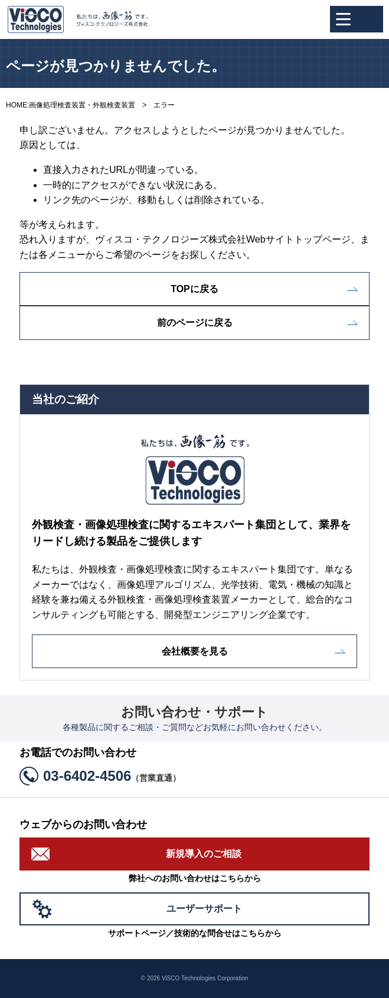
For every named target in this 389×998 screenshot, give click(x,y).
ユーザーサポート (204, 909)
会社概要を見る (195, 651)
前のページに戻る (195, 323)
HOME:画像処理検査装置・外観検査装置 (70, 105)
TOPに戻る (194, 289)
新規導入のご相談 (203, 854)
